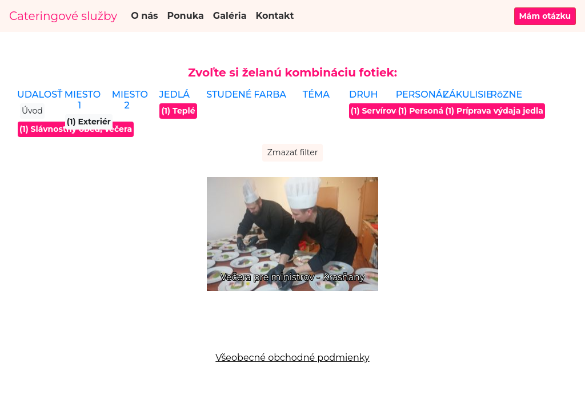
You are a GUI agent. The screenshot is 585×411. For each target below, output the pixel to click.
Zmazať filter (292, 152)
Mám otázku (545, 16)
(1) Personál (422, 111)
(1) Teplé (178, 111)
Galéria (230, 15)
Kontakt (275, 15)
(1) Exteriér (89, 121)
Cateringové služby (63, 16)
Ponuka (185, 15)
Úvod (32, 111)
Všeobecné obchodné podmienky (292, 357)
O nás (144, 15)
